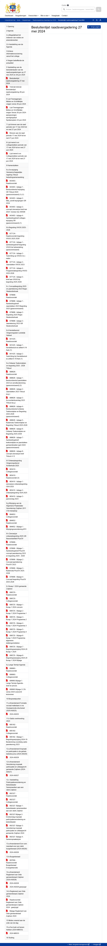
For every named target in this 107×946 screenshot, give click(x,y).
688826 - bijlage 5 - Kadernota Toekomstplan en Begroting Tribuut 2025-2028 (16, 422)
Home (18, 20)
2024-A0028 (12, 883)
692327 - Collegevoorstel (12, 801)
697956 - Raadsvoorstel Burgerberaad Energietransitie (12, 864)
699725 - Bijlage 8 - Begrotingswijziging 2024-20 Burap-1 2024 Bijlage (16, 658)
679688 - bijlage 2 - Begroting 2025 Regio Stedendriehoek (15, 314)
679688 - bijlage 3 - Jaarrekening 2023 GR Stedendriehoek (15, 323)
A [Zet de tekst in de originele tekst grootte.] (93, 20)
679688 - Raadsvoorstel (11, 296)
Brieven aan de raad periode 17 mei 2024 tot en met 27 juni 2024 (16, 135)
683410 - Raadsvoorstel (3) (12, 476)
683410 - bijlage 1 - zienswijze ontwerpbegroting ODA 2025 (16, 484)
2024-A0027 (12, 775)
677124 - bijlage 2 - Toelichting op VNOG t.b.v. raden (15, 255)
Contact (64, 16)
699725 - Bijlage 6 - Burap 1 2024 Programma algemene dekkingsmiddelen (15, 639)
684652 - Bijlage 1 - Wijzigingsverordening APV (16, 528)
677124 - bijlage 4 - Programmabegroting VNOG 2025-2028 (16, 270)
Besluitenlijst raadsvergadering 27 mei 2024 (15, 80)
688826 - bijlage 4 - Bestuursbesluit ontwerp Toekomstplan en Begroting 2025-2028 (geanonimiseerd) (16, 411)
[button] (98, 9)
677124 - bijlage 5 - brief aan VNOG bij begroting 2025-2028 (15, 279)
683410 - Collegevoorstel (12, 470)
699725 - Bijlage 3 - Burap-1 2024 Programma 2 (16, 618)
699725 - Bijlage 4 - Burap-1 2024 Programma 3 (16, 624)
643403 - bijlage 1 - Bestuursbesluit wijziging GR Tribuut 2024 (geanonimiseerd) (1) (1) (15, 190)
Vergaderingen (20, 16)
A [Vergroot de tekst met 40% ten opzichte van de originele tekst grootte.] (100, 20)
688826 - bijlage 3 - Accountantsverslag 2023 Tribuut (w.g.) (15, 400)
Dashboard (9, 16)
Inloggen (97, 944)
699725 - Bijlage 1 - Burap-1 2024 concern (15, 606)
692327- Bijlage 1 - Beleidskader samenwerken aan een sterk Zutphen (16, 808)
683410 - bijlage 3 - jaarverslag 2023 (15, 497)
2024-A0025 (12, 714)
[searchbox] (78, 9)
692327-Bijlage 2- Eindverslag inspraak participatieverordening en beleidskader (15, 818)
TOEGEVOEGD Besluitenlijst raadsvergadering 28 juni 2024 (15, 90)
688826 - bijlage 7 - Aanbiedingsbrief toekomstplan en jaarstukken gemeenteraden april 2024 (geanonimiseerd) (16, 442)
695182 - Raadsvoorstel (11, 726)
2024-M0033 (12, 933)
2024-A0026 (12, 852)
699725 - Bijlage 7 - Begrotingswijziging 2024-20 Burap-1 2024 (16, 649)
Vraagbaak (56, 16)
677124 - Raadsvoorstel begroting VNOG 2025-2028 (15, 236)
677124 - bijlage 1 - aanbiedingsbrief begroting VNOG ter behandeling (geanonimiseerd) (16, 246)
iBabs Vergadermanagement (78, 944)
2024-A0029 (12, 757)
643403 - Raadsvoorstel (11, 182)
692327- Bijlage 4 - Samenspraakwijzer (15, 838)
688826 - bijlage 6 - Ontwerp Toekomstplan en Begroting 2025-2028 (15, 431)
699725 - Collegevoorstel (12, 600)
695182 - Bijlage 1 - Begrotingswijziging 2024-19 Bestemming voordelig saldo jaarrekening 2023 (16, 740)
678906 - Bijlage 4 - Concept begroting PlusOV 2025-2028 (16, 579)
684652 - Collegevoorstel (12, 515)
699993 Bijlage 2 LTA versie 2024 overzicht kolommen (16, 691)
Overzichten (32, 16)
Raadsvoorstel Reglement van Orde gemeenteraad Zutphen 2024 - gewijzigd (14, 903)
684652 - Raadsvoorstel (11, 522)
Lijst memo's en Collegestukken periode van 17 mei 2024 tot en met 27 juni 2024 (16, 157)
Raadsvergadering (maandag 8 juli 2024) (44, 20)
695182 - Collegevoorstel (12, 732)
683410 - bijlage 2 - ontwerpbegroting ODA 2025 (16, 491)
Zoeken (64, 5)
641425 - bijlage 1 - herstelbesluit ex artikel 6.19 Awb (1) (16, 347)
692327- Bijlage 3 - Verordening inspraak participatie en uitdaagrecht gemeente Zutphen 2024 (16, 829)
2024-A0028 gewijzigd (16, 887)
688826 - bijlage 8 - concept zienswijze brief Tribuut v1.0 (15, 453)
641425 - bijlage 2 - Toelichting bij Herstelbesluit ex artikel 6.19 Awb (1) (16, 356)
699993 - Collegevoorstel (12, 676)
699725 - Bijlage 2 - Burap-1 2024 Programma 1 (16, 612)
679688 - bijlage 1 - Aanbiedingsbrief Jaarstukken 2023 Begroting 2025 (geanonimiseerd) (16, 304)
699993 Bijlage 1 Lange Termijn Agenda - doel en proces (15, 683)
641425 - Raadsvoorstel (11, 340)
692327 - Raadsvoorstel (11, 795)
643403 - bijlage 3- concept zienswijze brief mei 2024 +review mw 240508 (16, 209)
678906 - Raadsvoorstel (11, 543)
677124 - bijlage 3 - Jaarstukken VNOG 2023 (15, 263)
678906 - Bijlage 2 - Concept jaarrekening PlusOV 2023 (15, 562)
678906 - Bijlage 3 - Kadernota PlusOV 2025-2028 (15, 570)
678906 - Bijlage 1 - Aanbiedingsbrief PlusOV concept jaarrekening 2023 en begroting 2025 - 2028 (16, 552)
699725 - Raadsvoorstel (11, 593)
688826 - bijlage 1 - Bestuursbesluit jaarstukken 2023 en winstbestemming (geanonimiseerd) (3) (16, 381)
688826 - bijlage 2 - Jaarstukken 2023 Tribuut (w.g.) (15, 391)
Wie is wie (44, 16)
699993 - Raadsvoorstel (11, 669)
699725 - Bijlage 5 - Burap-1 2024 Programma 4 (16, 630)
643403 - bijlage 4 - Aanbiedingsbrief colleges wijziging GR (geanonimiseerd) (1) (15, 219)
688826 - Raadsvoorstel (11, 373)
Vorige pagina (94, 27)
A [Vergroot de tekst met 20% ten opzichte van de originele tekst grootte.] (96, 20)
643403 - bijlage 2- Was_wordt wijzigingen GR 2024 (16, 200)
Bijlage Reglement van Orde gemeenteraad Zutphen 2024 (16, 913)
